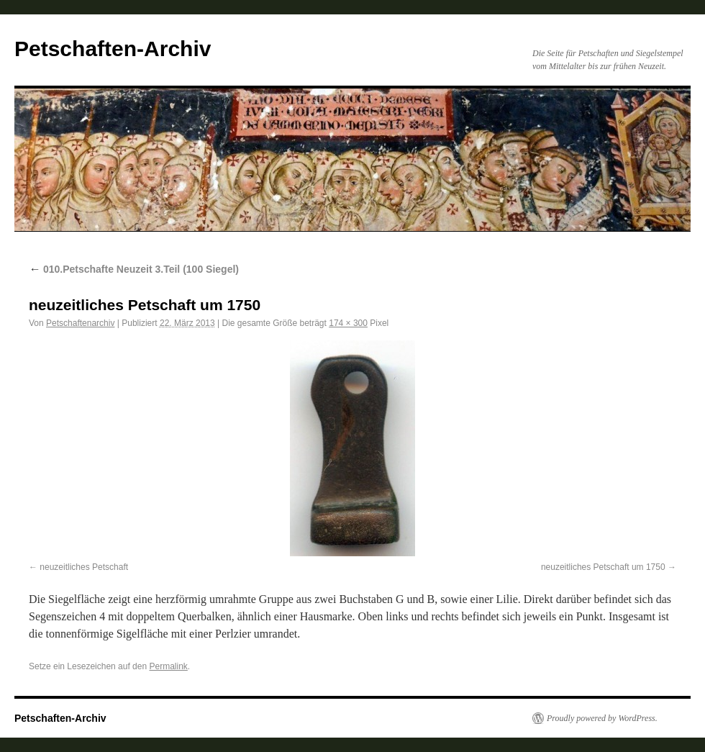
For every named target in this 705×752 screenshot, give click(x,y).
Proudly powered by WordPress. (602, 718)
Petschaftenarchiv (80, 323)
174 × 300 (348, 323)
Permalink (168, 666)
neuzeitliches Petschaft (84, 567)
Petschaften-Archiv (112, 48)
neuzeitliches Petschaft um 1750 (603, 567)
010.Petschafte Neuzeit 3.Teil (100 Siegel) (134, 269)
